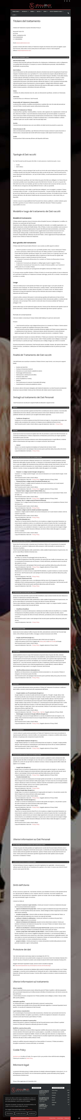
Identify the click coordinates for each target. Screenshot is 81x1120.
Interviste (25, 11)
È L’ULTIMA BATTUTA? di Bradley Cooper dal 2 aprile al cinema (44, 1099)
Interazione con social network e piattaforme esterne (27, 457)
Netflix (53, 1104)
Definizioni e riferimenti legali (21, 57)
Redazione (67, 1118)
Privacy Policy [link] (35, 567)
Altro (15, 15)
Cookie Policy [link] (29, 1058)
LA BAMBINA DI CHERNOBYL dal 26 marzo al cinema (43, 1105)
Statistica (16, 684)
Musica (39, 11)
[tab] (40, 57)
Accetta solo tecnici (21, 1113)
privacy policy (42, 641)
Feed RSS (15, 407)
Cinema (32, 11)
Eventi (46, 11)
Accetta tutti (32, 1113)
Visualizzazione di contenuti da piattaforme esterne (27, 754)
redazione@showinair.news (23, 43)
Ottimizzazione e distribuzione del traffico (24, 592)
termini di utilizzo (52, 641)
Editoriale (54, 1102)
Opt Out (42, 712)
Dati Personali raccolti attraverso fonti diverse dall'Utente (29, 844)
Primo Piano (16, 11)
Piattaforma (16, 651)
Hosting (15, 430)
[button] (68, 13)
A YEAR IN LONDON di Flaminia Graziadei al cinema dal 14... (44, 1092)
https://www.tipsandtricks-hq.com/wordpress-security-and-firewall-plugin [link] (33, 965)
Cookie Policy (29, 1109)
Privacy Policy (59, 424)
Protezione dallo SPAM (19, 628)
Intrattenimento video (56, 11)
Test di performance (18, 729)
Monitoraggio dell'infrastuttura (22, 541)
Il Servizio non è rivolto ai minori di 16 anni (24, 862)
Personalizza (10, 1113)
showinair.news (17, 1056)
